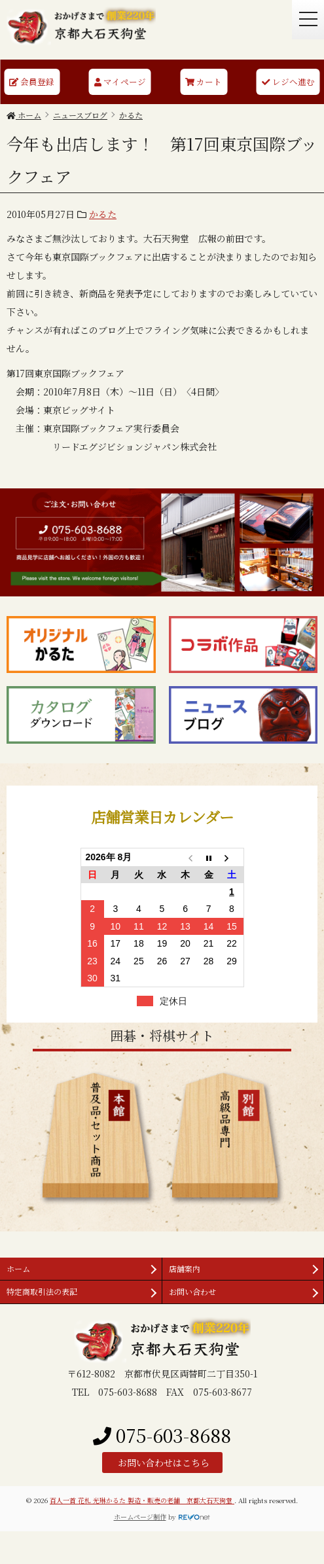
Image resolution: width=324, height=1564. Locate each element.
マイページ (120, 81)
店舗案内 (184, 1268)
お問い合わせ (192, 1291)
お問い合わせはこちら (162, 1462)
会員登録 (31, 81)
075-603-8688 (162, 1435)
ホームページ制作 (140, 1516)
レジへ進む (288, 81)
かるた (103, 214)
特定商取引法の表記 (42, 1291)
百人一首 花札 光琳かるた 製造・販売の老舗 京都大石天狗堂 (142, 1500)
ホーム (18, 1268)
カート (203, 81)
